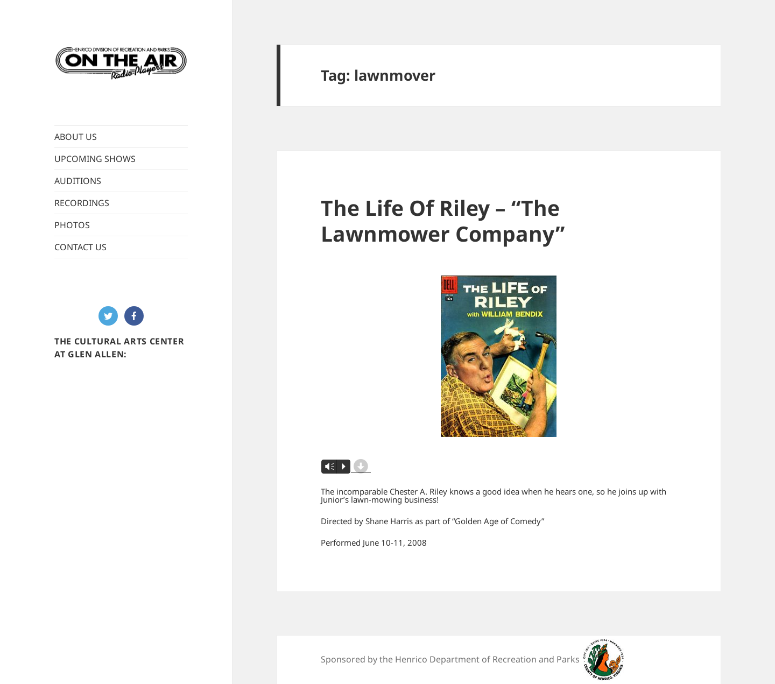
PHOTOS (72, 225)
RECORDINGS (81, 203)
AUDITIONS (77, 181)
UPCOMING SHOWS (95, 159)
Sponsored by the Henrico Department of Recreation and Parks (450, 659)
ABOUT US (75, 137)
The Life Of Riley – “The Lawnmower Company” (443, 220)
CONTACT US (80, 247)
